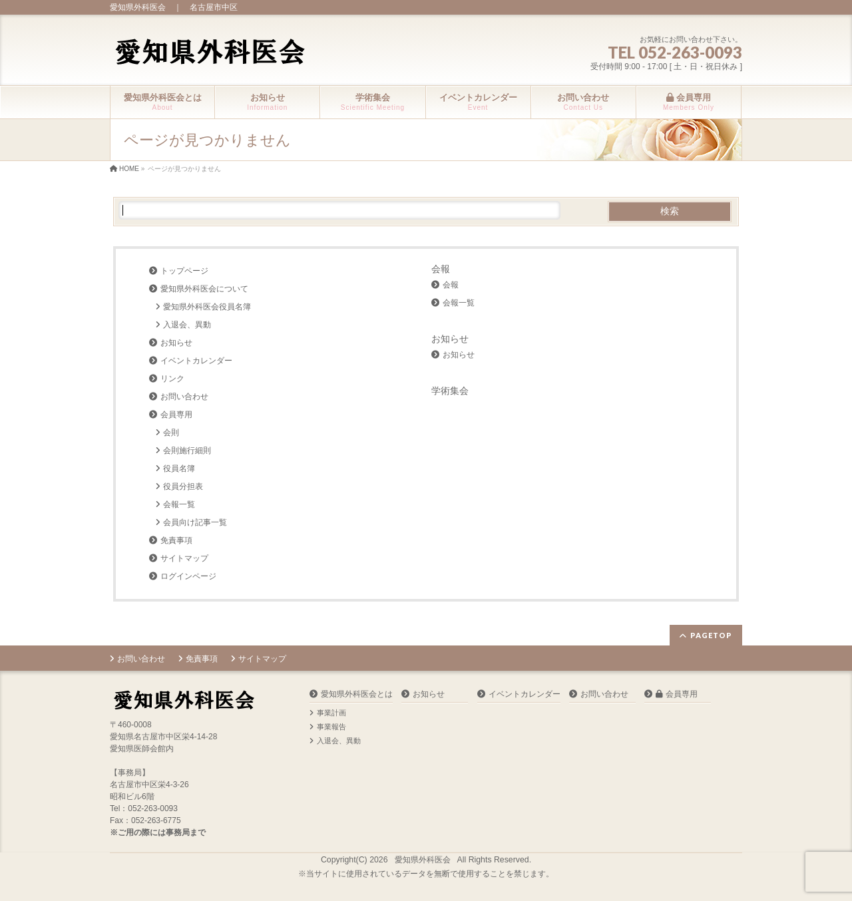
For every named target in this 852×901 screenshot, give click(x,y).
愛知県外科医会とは (357, 694)
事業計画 (331, 713)
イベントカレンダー (196, 360)
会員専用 (176, 414)
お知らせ (176, 342)
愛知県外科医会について (204, 288)
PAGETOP (711, 635)
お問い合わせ (184, 396)
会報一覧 (179, 504)
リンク (172, 378)
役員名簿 (179, 468)
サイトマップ (184, 558)
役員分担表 (183, 486)
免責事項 (176, 540)
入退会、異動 (187, 324)
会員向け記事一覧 (195, 522)
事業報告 (331, 727)
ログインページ (188, 576)
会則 (171, 432)
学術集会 (450, 390)
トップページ (184, 270)
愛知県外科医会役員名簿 (207, 306)
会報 (440, 269)
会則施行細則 (187, 450)
